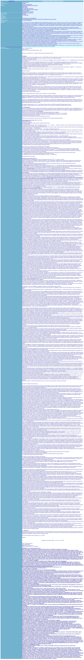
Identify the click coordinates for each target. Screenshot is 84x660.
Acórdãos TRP (11, 1)
